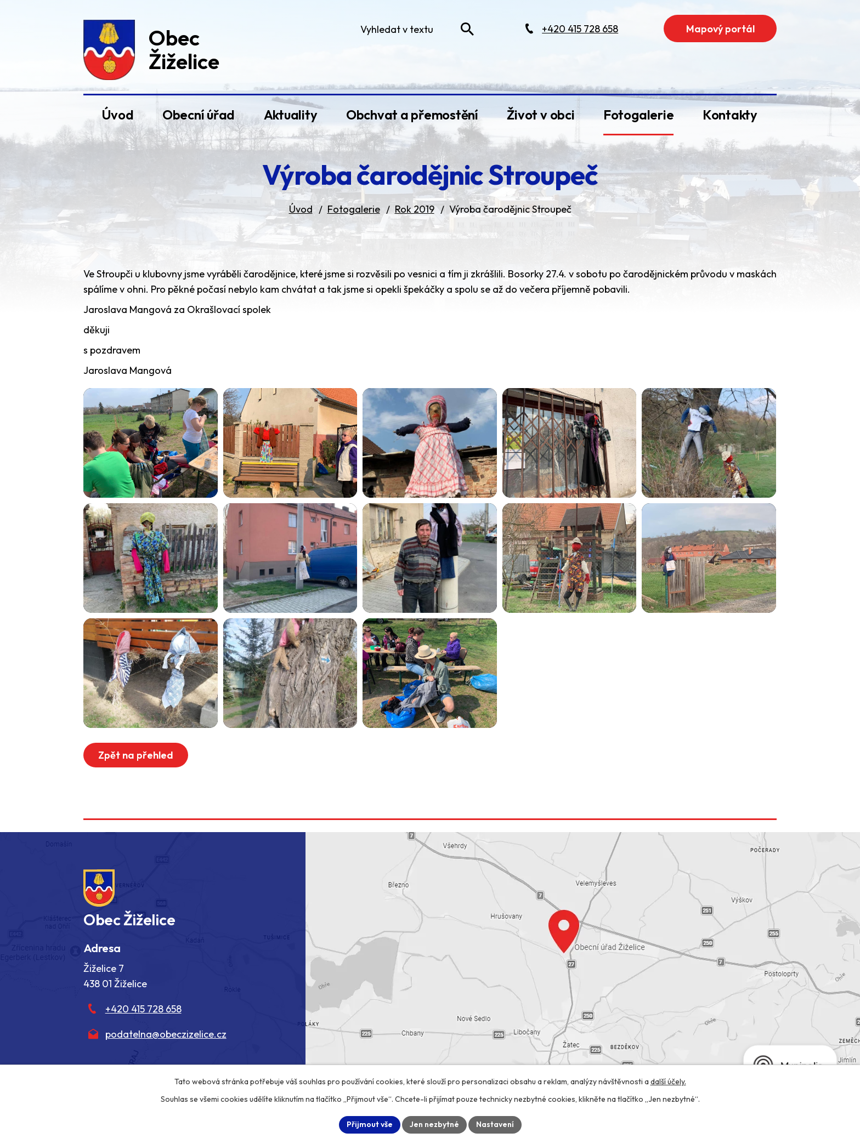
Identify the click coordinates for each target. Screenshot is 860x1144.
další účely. (668, 1081)
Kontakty (730, 114)
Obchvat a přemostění (412, 114)
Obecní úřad (198, 114)
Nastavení (495, 1124)
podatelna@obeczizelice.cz (166, 1034)
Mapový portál (720, 28)
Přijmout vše (370, 1124)
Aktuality (291, 114)
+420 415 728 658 (143, 1009)
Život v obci (540, 114)
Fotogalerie (638, 114)
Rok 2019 (414, 209)
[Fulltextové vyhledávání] (414, 29)
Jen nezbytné (434, 1124)
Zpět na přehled (135, 755)
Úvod (117, 114)
